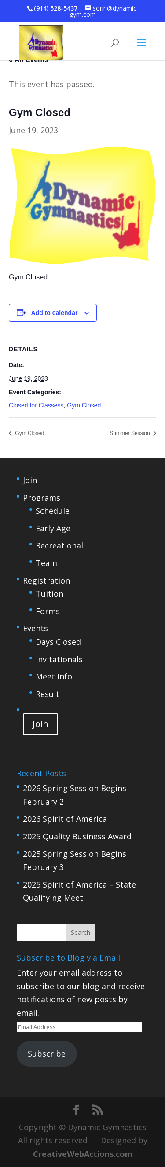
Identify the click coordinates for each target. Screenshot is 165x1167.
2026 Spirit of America (65, 818)
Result (47, 694)
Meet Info (54, 676)
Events (35, 628)
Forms (48, 611)
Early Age (53, 528)
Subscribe (47, 1053)
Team (46, 563)
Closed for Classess (36, 405)
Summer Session (130, 433)
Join (30, 480)
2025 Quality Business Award (77, 836)
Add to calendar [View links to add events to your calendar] (54, 312)
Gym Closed (84, 405)
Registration (46, 580)
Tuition (49, 593)
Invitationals (59, 659)
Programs (41, 497)
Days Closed (58, 642)
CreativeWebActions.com (82, 1154)
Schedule (53, 511)
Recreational (59, 545)
